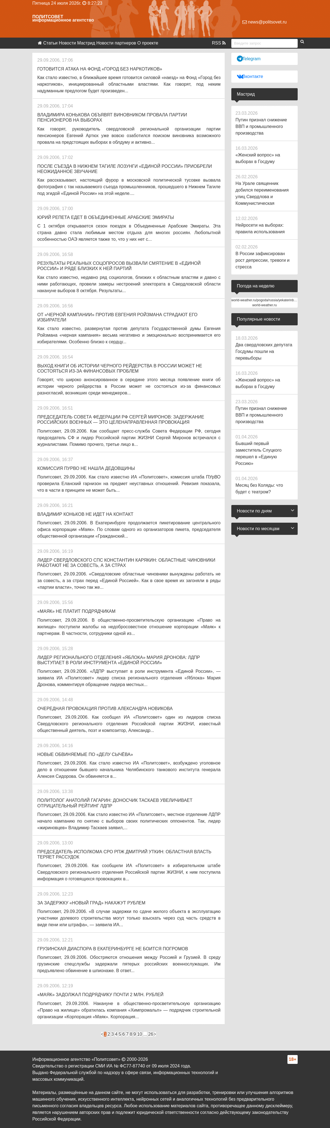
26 (150, 1034)
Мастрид (86, 43)
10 (139, 1034)
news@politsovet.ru (264, 22)
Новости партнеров (116, 43)
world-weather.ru (264, 305)
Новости (67, 43)
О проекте (147, 43)
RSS (219, 43)
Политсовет (47, 16)
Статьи (50, 43)
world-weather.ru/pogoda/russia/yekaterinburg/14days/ (271, 300)
